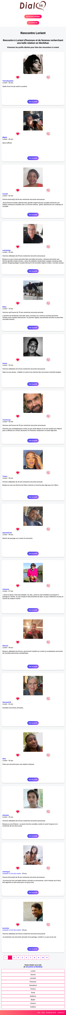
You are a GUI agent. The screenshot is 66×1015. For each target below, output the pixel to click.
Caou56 (5, 194)
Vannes (33, 974)
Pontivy (32, 989)
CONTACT (61, 1013)
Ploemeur (33, 982)
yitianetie (5, 815)
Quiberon (33, 996)
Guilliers (33, 1007)
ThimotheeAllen (7, 81)
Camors (33, 1003)
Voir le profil (33, 102)
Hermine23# (6, 702)
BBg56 (4, 137)
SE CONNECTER (32, 22)
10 (43, 958)
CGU (43, 1013)
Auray (33, 992)
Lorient (33, 971)
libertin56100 (7, 533)
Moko (4, 307)
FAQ (38, 1013)
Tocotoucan (6, 420)
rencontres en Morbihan (34, 967)
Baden (33, 1000)
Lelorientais (6, 250)
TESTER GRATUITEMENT (33, 16)
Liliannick (5, 589)
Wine (4, 759)
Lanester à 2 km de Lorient (11, 873)
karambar (5, 928)
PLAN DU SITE (51, 1013)
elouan (4, 363)
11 (47, 958)
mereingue (6, 872)
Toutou (4, 476)
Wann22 (5, 646)
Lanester (33, 978)
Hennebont (33, 985)
